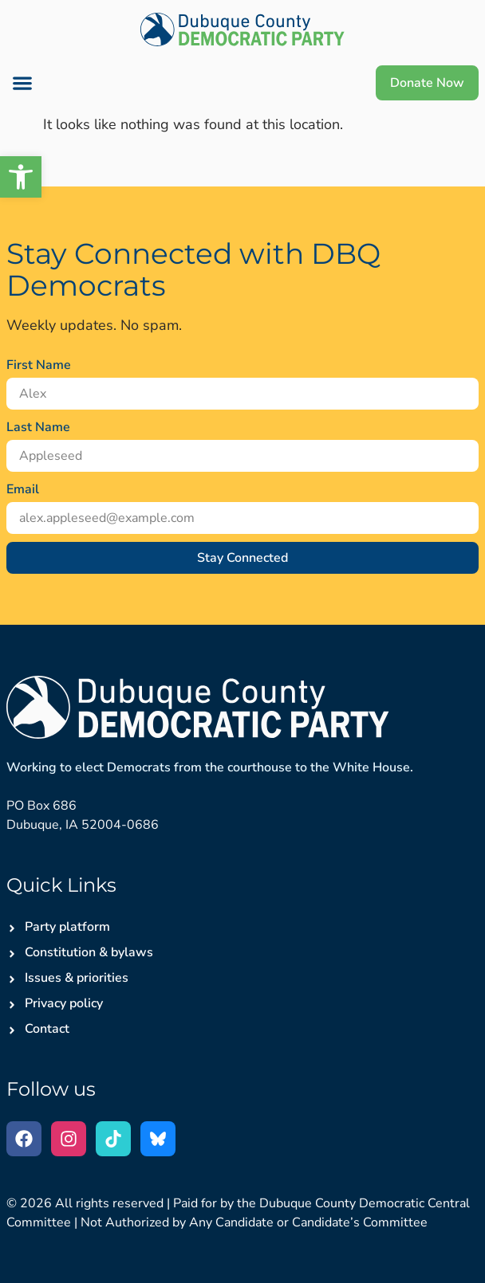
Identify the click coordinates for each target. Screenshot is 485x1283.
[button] (21, 83)
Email (22, 489)
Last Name (38, 427)
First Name (38, 365)
